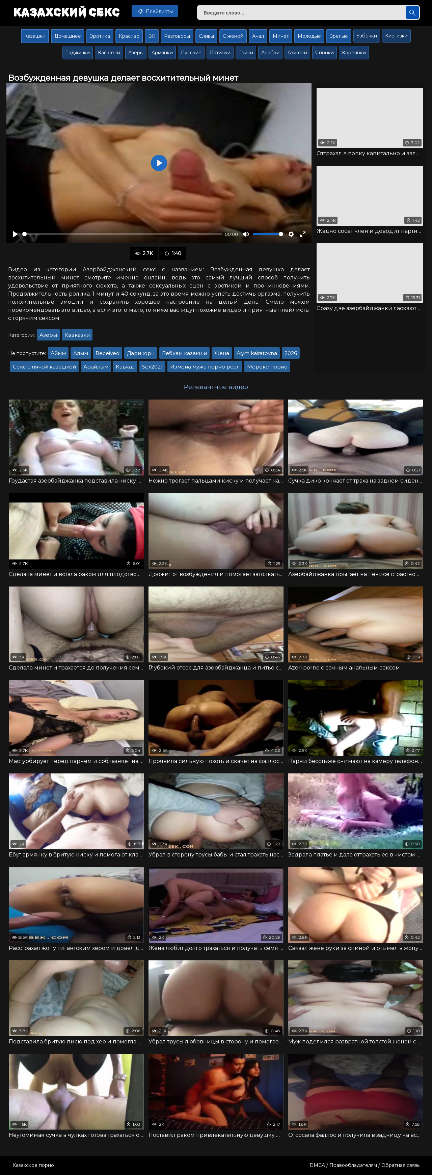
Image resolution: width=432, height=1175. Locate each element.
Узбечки (366, 36)
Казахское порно (33, 1165)
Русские (191, 53)
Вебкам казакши (184, 353)
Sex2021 (152, 366)
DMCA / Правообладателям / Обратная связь (364, 1165)
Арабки (270, 53)
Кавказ (125, 366)
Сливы (206, 36)
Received (107, 353)
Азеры (135, 53)
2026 (291, 353)
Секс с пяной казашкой (44, 366)
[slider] (122, 234)
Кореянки (354, 53)
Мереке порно (267, 366)
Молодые (309, 36)
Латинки (220, 53)
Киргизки (396, 36)
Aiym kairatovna (257, 353)
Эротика (100, 36)
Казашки (35, 36)
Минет (281, 36)
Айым (58, 353)
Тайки (246, 53)
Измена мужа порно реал (205, 366)
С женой (233, 36)
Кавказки (109, 53)
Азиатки (297, 53)
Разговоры (177, 36)
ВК (151, 36)
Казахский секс (66, 12)
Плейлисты (155, 11)
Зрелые (339, 36)
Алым (80, 353)
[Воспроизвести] (15, 234)
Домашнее (67, 36)
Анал (258, 36)
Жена (221, 353)
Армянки (162, 53)
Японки (324, 53)
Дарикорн (141, 353)
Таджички (77, 53)
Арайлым (95, 366)
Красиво (129, 36)
